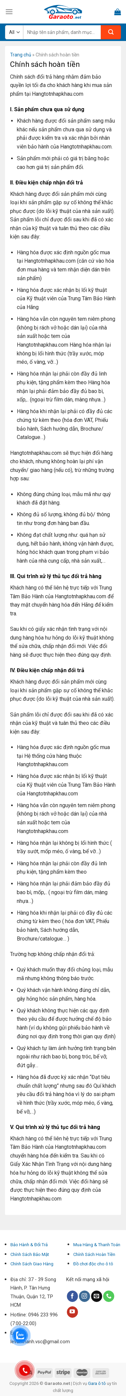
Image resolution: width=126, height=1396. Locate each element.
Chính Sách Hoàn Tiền (94, 1254)
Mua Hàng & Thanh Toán (96, 1244)
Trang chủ (20, 54)
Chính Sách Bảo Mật (29, 1254)
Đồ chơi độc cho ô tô (93, 1263)
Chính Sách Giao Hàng (31, 1263)
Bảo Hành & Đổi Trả (29, 1244)
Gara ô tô (97, 1383)
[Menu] (9, 11)
